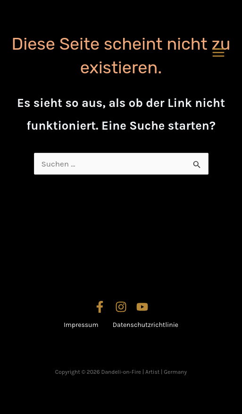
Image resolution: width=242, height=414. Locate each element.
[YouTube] (142, 307)
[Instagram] (121, 307)
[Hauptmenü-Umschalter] (219, 52)
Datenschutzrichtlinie (145, 325)
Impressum (81, 325)
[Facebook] (100, 307)
